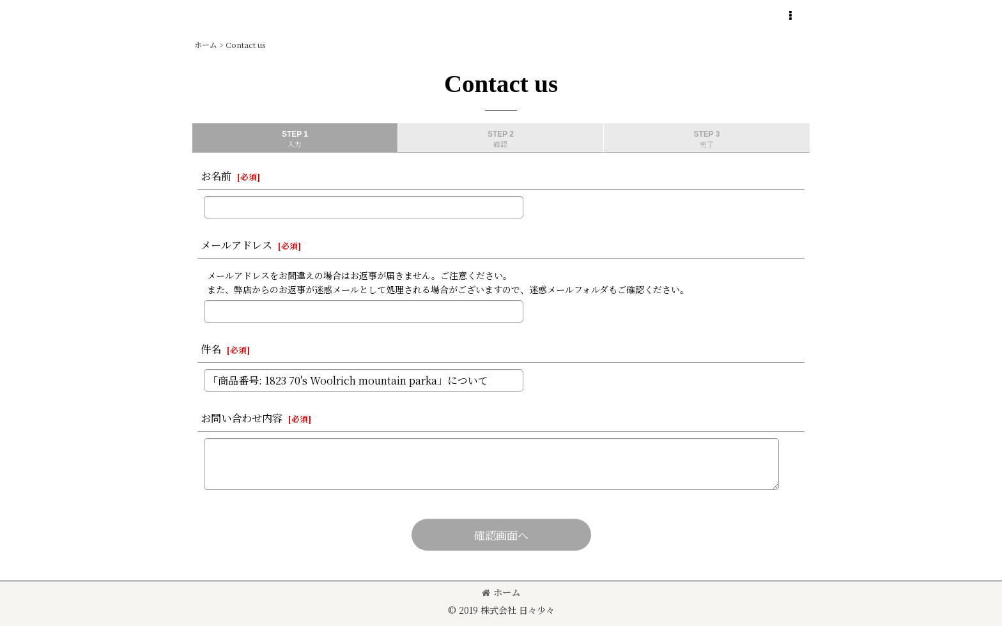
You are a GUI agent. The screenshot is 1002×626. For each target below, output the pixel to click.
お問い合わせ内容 (241, 417)
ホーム (501, 592)
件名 (211, 348)
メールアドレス (236, 244)
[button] (789, 16)
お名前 (216, 175)
